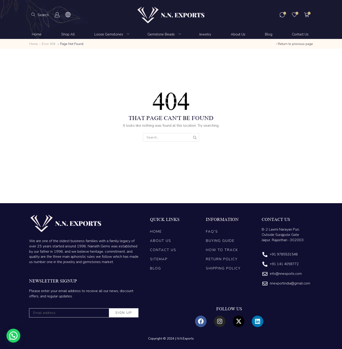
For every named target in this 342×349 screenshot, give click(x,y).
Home (33, 44)
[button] (40, 14)
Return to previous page (295, 44)
